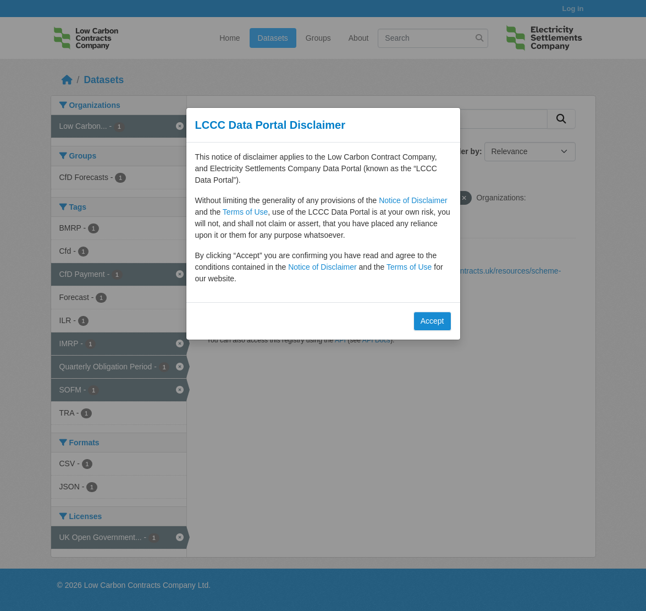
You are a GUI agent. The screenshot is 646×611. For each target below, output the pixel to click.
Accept (432, 321)
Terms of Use (245, 212)
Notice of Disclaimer (413, 200)
